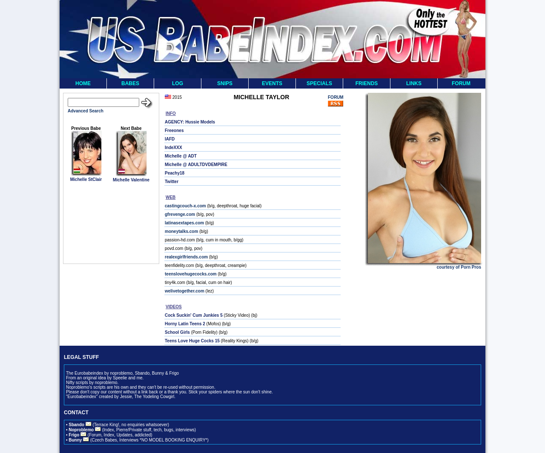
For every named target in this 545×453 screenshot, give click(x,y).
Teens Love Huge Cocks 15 (192, 340)
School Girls (177, 332)
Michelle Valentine (131, 180)
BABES (130, 83)
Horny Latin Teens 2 (185, 323)
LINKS (414, 83)
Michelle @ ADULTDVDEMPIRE (196, 164)
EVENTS (272, 83)
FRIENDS (367, 83)
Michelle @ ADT (181, 156)
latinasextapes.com (184, 223)
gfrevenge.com (180, 214)
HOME (83, 83)
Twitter (171, 181)
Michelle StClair (86, 179)
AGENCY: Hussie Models (190, 122)
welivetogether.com (184, 291)
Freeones (174, 130)
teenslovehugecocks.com (191, 274)
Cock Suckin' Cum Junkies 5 (194, 315)
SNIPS (224, 83)
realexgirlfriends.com (186, 257)
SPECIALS (319, 83)
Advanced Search (85, 111)
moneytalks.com (181, 231)
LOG (177, 83)
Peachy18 (174, 173)
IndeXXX (173, 147)
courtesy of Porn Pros (459, 267)
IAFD (170, 139)
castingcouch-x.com (185, 206)
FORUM (461, 83)
